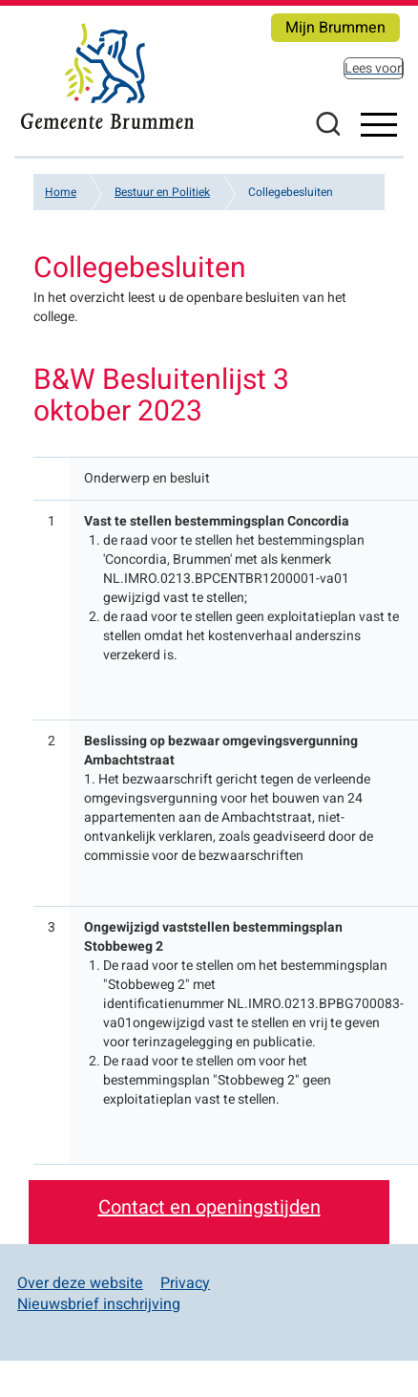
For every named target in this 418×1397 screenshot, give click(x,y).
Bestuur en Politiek (162, 192)
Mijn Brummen (335, 27)
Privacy (185, 1283)
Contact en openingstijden (209, 1207)
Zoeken (327, 123)
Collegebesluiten (290, 192)
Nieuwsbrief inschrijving (98, 1304)
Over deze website (80, 1283)
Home (60, 192)
